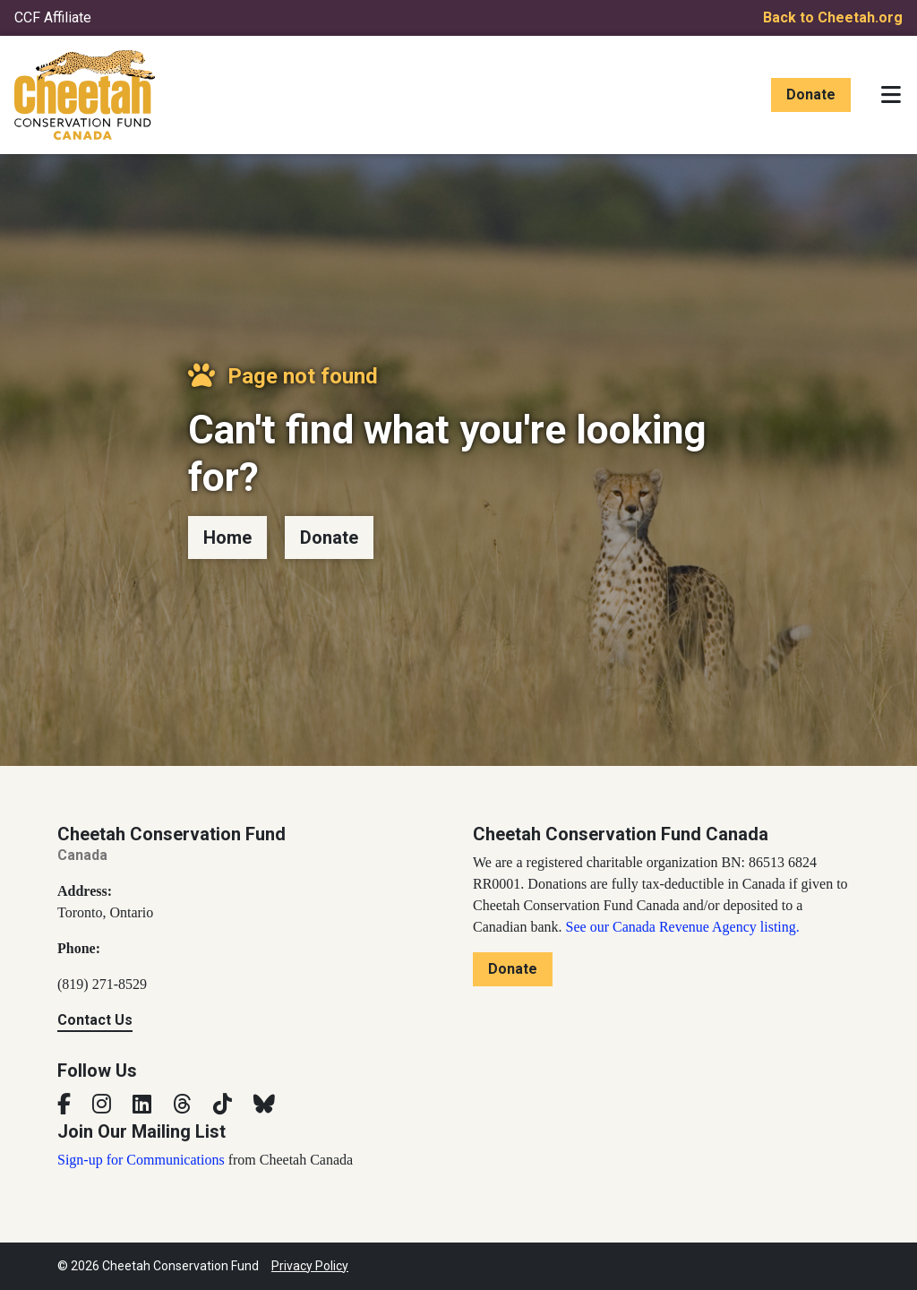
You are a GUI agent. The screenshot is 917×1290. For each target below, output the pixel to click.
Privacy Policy (309, 1266)
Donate (811, 94)
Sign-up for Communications (141, 1159)
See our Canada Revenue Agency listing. (683, 926)
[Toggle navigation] (891, 95)
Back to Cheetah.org (833, 17)
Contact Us (95, 1019)
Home (227, 537)
